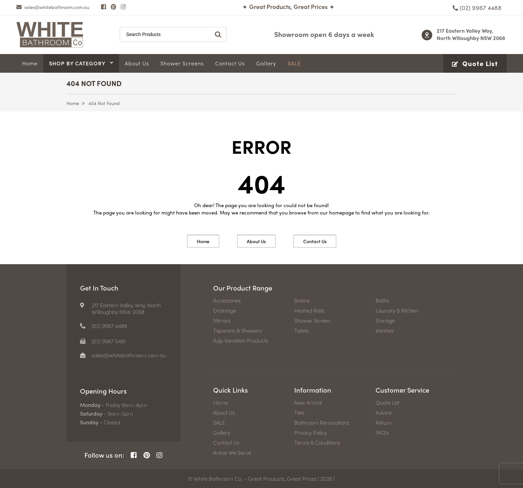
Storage (385, 320)
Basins (302, 300)
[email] (52, 7)
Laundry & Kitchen (397, 310)
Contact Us (315, 241)
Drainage (224, 310)
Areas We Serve (232, 452)
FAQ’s (382, 432)
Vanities (385, 330)
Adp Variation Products (240, 340)
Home (72, 103)
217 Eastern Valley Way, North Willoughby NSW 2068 (471, 34)
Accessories (227, 300)
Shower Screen (312, 320)
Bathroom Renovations (321, 422)
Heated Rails (309, 310)
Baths (382, 300)
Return (384, 422)
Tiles (299, 412)
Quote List (388, 402)
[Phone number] (477, 7)
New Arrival (308, 402)
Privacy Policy (310, 432)
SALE (219, 422)
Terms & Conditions (317, 442)
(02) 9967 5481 (109, 341)
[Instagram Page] (123, 7)
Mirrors (221, 320)
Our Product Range (242, 288)
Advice (384, 412)
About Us (256, 241)
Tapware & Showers (237, 330)
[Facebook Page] (103, 7)
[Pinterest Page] (113, 7)
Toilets (301, 330)
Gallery (221, 432)
